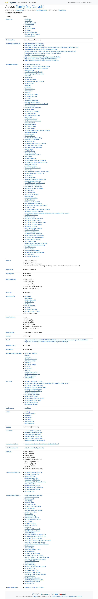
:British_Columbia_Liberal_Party (35, 245)
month (9, 292)
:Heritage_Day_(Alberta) (32, 64)
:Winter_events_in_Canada (33, 234)
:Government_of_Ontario (33, 185)
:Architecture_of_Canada (33, 181)
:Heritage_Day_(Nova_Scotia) (34, 487)
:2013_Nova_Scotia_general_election (36, 162)
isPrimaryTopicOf (12, 448)
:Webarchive (29, 378)
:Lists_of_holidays (31, 512)
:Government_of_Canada (33, 121)
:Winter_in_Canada (31, 404)
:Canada (28, 98)
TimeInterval (19, 10)
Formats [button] (32, 2)
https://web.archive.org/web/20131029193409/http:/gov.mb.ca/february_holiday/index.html (51, 47)
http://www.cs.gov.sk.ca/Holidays (34, 45)
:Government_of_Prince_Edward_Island (37, 171)
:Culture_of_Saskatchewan (33, 224)
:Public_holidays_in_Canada (33, 72)
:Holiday (28, 408)
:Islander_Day (29, 491)
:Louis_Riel (29, 175)
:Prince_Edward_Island (32, 34)
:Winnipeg (28, 91)
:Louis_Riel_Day (30, 476)
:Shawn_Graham (30, 124)
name (8, 452)
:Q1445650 (30, 414)
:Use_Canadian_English (32, 374)
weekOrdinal (10, 345)
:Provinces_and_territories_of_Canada (36, 104)
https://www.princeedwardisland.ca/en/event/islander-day (42, 60)
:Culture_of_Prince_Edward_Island (35, 222)
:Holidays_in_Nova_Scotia (33, 400)
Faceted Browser (74, 2)
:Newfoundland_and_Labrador (34, 81)
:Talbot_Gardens (30, 523)
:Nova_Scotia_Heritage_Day (33, 472)
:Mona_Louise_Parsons (32, 202)
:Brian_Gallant (30, 123)
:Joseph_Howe (30, 136)
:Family (27, 362)
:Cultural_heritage (31, 166)
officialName (10, 317)
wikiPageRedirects (13, 472)
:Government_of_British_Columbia (35, 143)
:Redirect (28, 368)
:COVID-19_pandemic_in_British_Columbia (38, 540)
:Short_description (31, 372)
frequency (10, 273)
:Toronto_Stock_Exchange (33, 168)
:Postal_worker (30, 128)
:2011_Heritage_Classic (32, 531)
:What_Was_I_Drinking (32, 561)
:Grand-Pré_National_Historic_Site (35, 179)
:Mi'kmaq (28, 117)
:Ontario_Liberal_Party (32, 140)
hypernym (10, 408)
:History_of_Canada (31, 100)
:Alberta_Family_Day (31, 478)
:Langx (27, 366)
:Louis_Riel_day (30, 484)
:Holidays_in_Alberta (31, 396)
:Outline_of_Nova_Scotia (32, 549)
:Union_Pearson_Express (33, 506)
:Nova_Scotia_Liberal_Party (33, 138)
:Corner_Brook (30, 36)
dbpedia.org (62, 10)
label (8, 427)
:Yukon (27, 30)
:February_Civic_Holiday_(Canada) (35, 482)
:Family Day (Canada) (33, 431)
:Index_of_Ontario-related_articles (35, 559)
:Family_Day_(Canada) (34, 448)
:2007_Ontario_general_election (35, 183)
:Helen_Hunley (30, 151)
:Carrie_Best (29, 196)
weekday (9, 349)
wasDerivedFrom (12, 444)
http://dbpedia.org (41, 10)
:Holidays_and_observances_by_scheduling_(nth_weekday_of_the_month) (47, 213)
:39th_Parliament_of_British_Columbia (37, 557)
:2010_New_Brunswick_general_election (37, 130)
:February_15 (29, 499)
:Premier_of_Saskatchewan (33, 187)
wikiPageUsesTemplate (13, 353)
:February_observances (32, 232)
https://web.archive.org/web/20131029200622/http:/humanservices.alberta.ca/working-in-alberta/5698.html (56, 340)
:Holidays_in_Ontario (32, 230)
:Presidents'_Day (30, 153)
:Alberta (28, 19)
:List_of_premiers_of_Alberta (34, 555)
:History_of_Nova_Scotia (32, 529)
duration (9, 269)
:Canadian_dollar (30, 126)
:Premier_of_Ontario (31, 194)
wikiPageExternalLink (13, 44)
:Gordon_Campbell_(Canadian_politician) (37, 66)
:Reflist (27, 370)
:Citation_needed (30, 361)
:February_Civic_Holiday (32, 480)
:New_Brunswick (30, 23)
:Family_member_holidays (33, 228)
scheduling (10, 332)
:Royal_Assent (29, 254)
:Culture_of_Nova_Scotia (33, 220)
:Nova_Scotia (29, 25)
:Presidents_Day (30, 241)
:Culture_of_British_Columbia (34, 211)
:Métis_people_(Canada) (32, 239)
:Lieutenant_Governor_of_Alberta (35, 160)
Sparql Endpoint (86, 2)
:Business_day (30, 217)
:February (28, 501)
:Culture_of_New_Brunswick (34, 219)
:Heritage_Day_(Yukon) (32, 489)
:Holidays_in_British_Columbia (34, 235)
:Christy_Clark (29, 190)
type (8, 336)
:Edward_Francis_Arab (32, 256)
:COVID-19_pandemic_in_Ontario (35, 542)
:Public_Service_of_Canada (33, 147)
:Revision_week (30, 565)
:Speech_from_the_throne (33, 108)
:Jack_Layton (29, 134)
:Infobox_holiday (30, 364)
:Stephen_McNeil (30, 177)
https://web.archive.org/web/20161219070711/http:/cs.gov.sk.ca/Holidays (46, 342)
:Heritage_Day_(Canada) (32, 485)
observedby (10, 296)
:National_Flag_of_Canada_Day (34, 173)
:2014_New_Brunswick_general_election (37, 209)
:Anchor (28, 357)
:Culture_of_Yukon (31, 226)
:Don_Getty (29, 149)
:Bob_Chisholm (30, 207)
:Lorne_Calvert (30, 106)
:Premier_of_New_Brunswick (34, 188)
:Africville (28, 156)
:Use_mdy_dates (30, 376)
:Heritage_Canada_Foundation (34, 252)
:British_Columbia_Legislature (34, 237)
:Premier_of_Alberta (31, 94)
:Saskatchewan (30, 28)
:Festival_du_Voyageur (32, 111)
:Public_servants (30, 247)
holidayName (11, 279)
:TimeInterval (29, 421)
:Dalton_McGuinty (31, 132)
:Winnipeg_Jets (30, 141)
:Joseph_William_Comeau (33, 155)
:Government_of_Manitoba (33, 203)
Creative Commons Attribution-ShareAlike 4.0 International (67, 596)
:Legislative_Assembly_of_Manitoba (36, 205)
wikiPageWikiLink (12, 64)
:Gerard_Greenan (30, 158)
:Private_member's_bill (32, 115)
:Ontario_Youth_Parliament (33, 538)
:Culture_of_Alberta (31, 215)
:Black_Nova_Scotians (32, 518)
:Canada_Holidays (31, 353)
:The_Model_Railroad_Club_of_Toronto (37, 544)
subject (9, 381)
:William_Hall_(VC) (31, 164)
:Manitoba (28, 21)
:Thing (27, 412)
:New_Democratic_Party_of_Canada (36, 243)
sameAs (9, 431)
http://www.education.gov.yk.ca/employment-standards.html (42, 57)
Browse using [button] (22, 2)
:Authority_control (31, 359)
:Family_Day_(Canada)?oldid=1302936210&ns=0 (42, 444)
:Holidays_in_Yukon (31, 402)
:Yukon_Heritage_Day (32, 474)
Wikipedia (35, 596)
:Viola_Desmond (30, 113)
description (10, 40)
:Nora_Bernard (30, 200)
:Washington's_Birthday (32, 250)
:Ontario (28, 26)
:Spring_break (29, 563)
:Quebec (28, 87)
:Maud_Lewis (29, 109)
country (9, 19)
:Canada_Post (29, 70)
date (8, 260)
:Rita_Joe (28, 170)
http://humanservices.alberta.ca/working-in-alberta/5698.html (43, 53)
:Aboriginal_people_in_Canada (34, 74)
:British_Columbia (31, 32)
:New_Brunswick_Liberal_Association (36, 68)
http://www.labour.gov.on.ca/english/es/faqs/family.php (41, 59)
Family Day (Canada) (30, 6)
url (8, 340)
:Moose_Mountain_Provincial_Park (35, 536)
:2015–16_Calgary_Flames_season (35, 566)
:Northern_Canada (31, 119)
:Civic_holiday (29, 249)
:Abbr (27, 355)
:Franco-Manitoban (31, 198)
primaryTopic (12, 587)
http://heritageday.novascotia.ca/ (34, 44)
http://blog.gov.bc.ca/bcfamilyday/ (35, 55)
